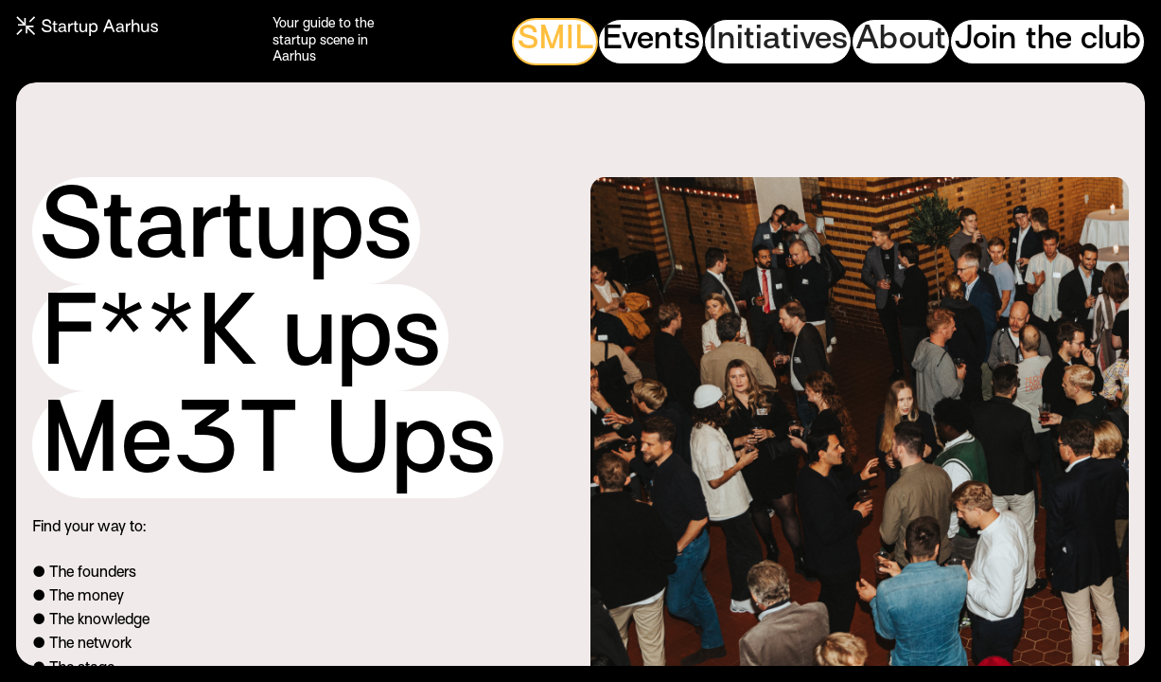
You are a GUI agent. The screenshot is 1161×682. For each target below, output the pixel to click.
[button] (778, 41)
